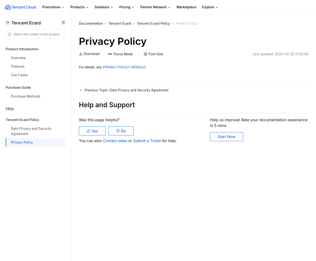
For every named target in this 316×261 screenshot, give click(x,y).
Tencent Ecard (120, 23)
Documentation (91, 23)
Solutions (104, 7)
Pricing (127, 7)
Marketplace (186, 7)
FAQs (10, 109)
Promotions (53, 7)
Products (79, 7)
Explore (210, 7)
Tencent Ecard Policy (153, 23)
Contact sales (115, 140)
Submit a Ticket (147, 140)
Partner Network (155, 7)
